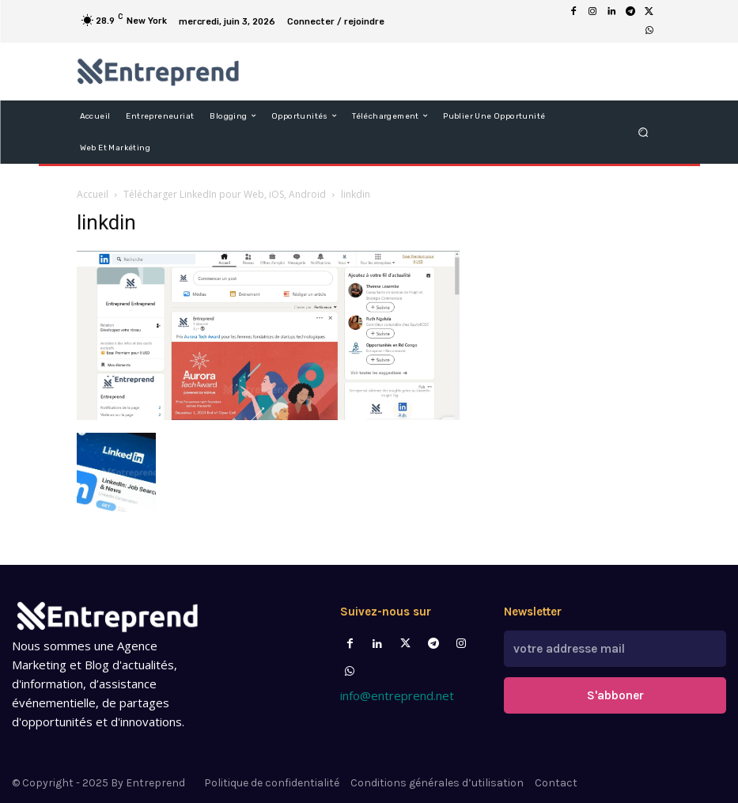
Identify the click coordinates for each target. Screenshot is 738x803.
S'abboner (615, 691)
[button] (642, 131)
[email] (615, 647)
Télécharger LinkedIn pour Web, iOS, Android (224, 194)
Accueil (92, 194)
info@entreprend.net (397, 695)
